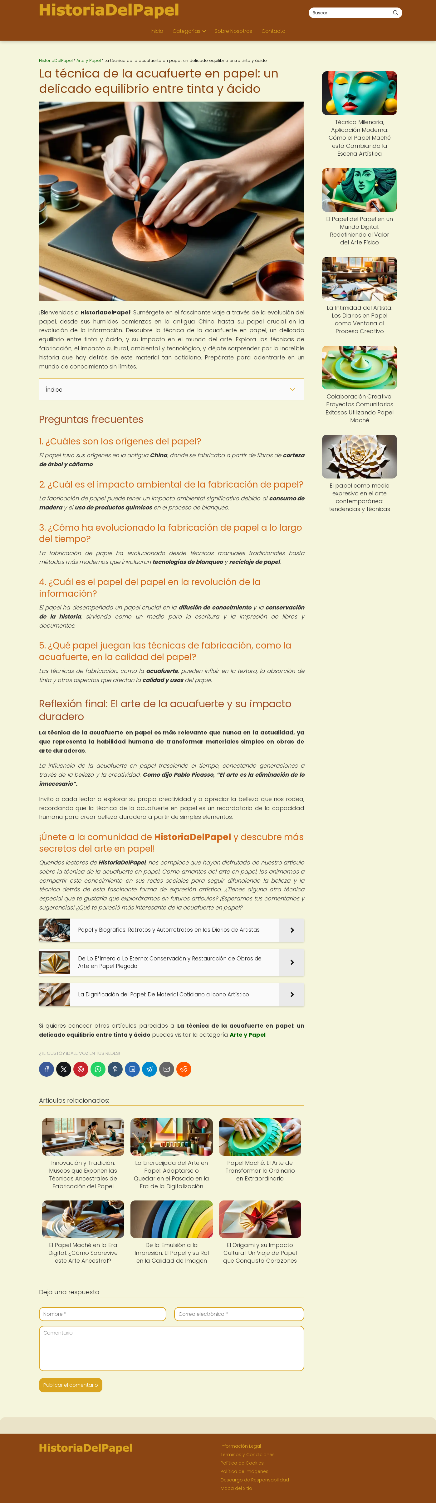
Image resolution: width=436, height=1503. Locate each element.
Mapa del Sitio (236, 1488)
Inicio (157, 31)
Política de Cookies (242, 1463)
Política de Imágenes (244, 1471)
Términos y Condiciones (248, 1454)
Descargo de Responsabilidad (255, 1480)
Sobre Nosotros (233, 31)
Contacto (274, 31)
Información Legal (241, 1446)
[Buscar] (395, 13)
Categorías (186, 31)
